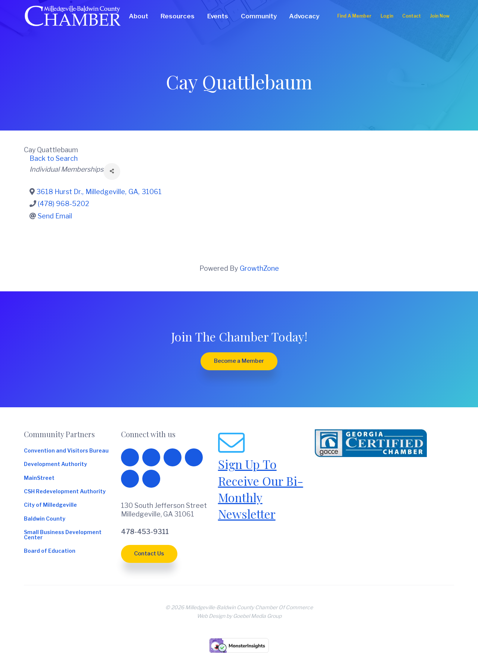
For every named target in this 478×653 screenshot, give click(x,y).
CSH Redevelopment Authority (65, 491)
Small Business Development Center (63, 535)
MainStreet (39, 478)
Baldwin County (44, 519)
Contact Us (149, 553)
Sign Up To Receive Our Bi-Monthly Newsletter (260, 489)
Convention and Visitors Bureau (66, 451)
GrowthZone (259, 268)
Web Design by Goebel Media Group (239, 616)
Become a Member (239, 361)
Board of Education (49, 551)
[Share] (111, 171)
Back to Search (54, 158)
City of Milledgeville (50, 505)
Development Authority (55, 464)
